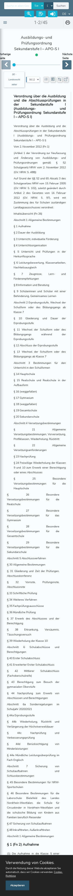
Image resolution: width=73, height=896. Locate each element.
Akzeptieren (17, 885)
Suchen (61, 6)
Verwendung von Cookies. (30, 863)
